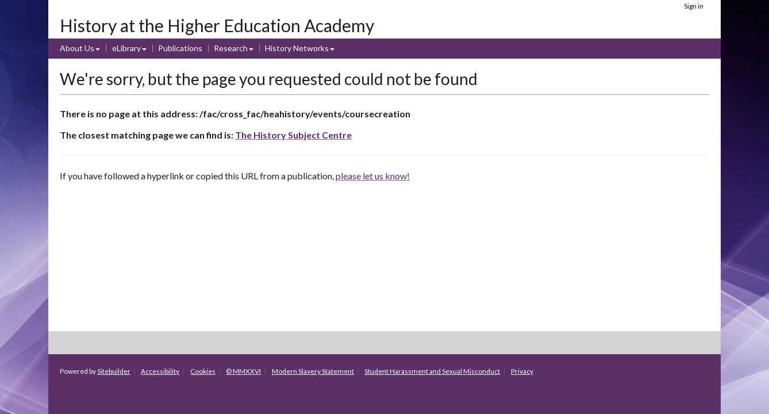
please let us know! (373, 175)
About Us (77, 48)
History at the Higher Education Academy (217, 25)
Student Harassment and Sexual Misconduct (432, 371)
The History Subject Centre (293, 134)
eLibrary (126, 48)
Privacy (522, 371)
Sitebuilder (113, 371)
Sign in (693, 6)
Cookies (203, 371)
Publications (180, 48)
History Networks (297, 48)
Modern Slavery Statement (313, 371)
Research (231, 48)
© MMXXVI (243, 371)
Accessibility (160, 371)
